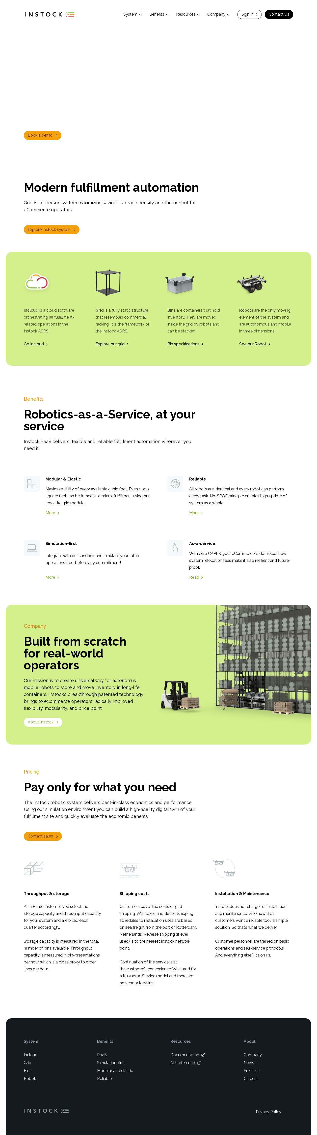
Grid (27, 1062)
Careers (251, 1078)
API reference (185, 1062)
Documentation (187, 1054)
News (249, 1062)
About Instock (43, 721)
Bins (27, 1070)
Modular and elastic (115, 1070)
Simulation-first (111, 1062)
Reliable (104, 1078)
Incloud (30, 1054)
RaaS (102, 1054)
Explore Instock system (52, 229)
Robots (30, 1078)
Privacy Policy (268, 1111)
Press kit (251, 1070)
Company (253, 1054)
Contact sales (43, 836)
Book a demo (43, 135)
